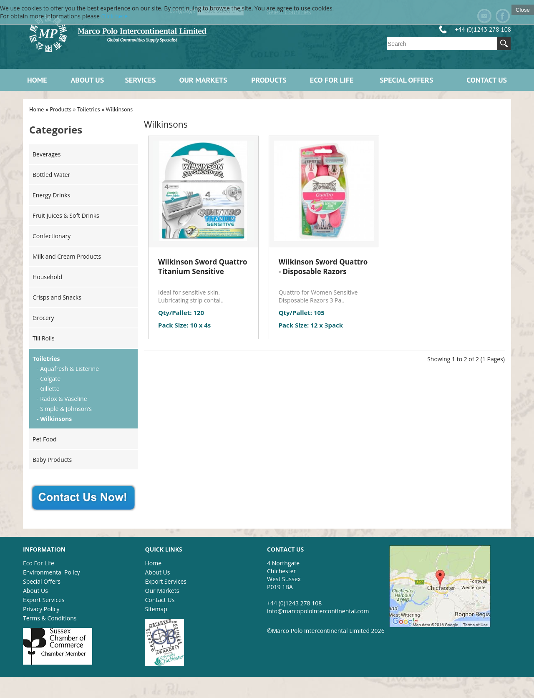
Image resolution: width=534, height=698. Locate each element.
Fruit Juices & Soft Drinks (66, 215)
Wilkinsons (119, 109)
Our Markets (203, 80)
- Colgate (48, 379)
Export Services (43, 600)
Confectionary (52, 236)
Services (140, 80)
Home (37, 80)
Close (523, 10)
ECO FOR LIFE (332, 80)
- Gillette (48, 389)
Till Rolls (44, 338)
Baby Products (52, 460)
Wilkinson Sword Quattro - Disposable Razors (323, 266)
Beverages (46, 154)
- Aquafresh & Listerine (68, 369)
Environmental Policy (51, 572)
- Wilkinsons (54, 419)
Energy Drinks (51, 195)
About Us (87, 80)
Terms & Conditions (50, 618)
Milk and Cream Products (67, 256)
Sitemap (156, 609)
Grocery (43, 318)
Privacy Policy (41, 609)
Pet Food (45, 439)
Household (47, 277)
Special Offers (406, 80)
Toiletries (88, 109)
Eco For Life (38, 563)
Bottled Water (51, 175)
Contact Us (486, 80)
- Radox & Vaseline (62, 399)
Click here (114, 16)
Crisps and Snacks (57, 297)
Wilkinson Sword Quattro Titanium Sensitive (202, 266)
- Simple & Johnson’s (64, 409)
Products (269, 80)
